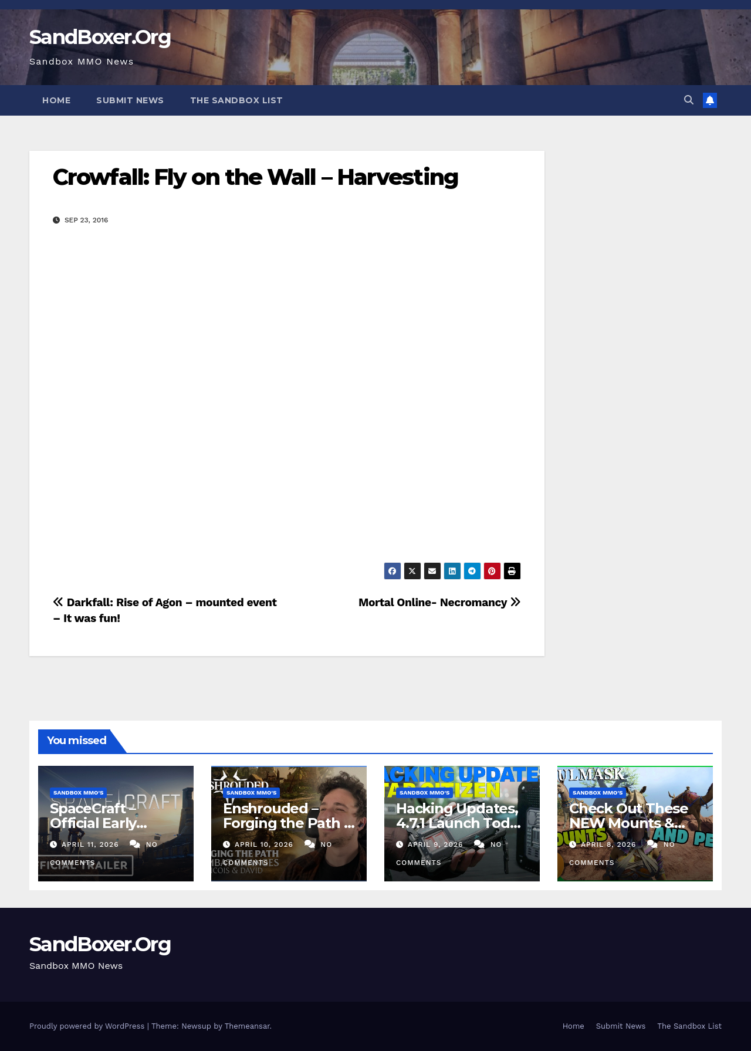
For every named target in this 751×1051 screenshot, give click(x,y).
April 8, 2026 (610, 844)
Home (56, 100)
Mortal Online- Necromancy (439, 602)
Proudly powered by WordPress (88, 1026)
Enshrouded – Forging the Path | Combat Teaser (285, 823)
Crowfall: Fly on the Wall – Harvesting (255, 177)
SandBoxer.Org (100, 37)
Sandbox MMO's (78, 792)
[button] (689, 100)
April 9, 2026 (437, 844)
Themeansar (247, 1026)
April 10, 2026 (265, 844)
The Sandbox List (236, 100)
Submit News (130, 100)
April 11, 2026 (91, 844)
